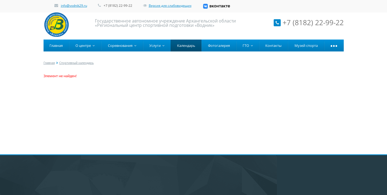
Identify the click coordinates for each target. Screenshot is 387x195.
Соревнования (122, 45)
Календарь (186, 45)
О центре (85, 45)
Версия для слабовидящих (167, 5)
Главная (56, 45)
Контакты (273, 45)
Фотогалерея (219, 45)
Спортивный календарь (76, 63)
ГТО (248, 45)
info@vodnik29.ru (74, 5)
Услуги (156, 45)
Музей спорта (306, 45)
